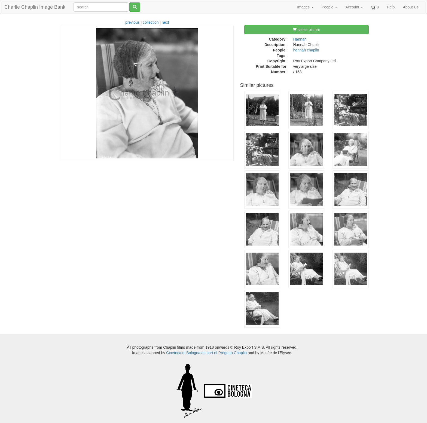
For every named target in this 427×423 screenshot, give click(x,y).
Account (354, 7)
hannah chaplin (306, 50)
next (165, 22)
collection (150, 22)
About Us (411, 7)
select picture (306, 29)
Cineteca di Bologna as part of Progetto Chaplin (206, 353)
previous (132, 22)
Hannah (300, 39)
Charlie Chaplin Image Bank (34, 7)
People (329, 7)
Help (391, 7)
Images (305, 7)
